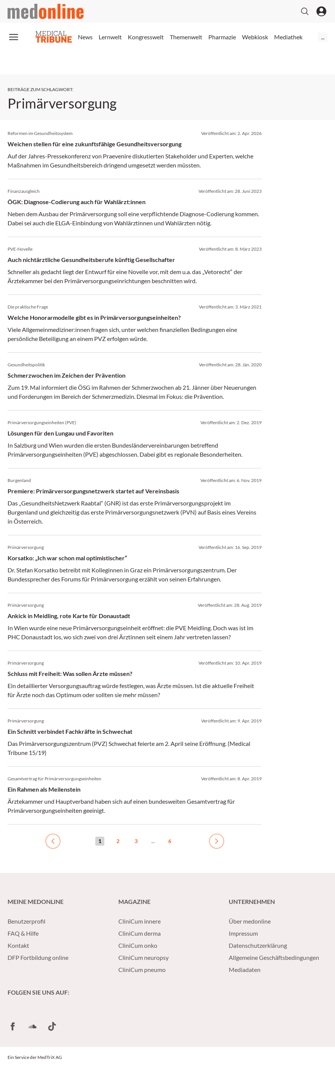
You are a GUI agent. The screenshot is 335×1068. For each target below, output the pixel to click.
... (322, 36)
